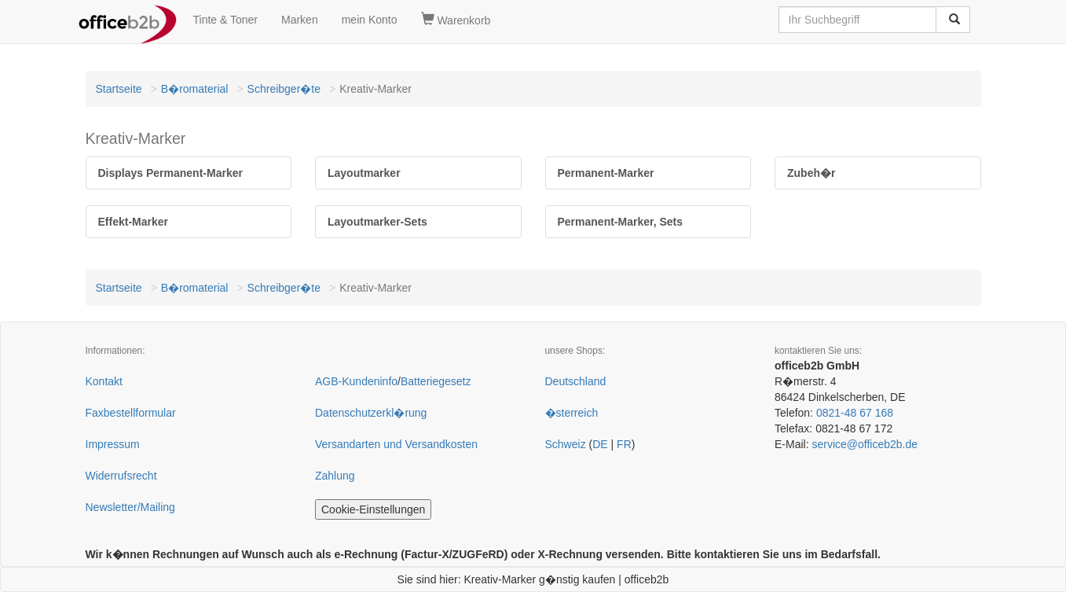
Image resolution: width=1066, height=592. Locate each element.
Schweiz (565, 444)
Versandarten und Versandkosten (396, 444)
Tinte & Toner (225, 19)
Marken (299, 19)
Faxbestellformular (131, 412)
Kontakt (104, 381)
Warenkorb (456, 20)
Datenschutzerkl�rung (371, 412)
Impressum (113, 444)
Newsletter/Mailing (130, 507)
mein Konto (369, 19)
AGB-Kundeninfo (356, 381)
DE (599, 444)
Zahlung (335, 475)
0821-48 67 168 (854, 412)
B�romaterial (195, 89)
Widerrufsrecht (121, 475)
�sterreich (572, 412)
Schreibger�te (284, 89)
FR (624, 444)
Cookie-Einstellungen (373, 509)
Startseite (119, 89)
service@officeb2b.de (864, 444)
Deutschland (575, 381)
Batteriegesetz (436, 381)
